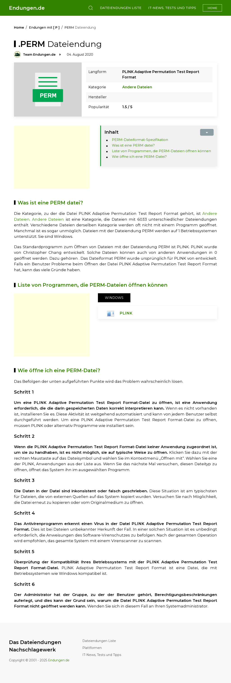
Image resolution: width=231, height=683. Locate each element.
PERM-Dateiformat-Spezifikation (140, 140)
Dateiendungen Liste (120, 8)
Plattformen (92, 648)
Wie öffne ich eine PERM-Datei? (139, 156)
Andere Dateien (137, 87)
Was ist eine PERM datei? (133, 145)
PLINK (126, 313)
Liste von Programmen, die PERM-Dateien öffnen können (161, 151)
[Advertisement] (52, 157)
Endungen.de (27, 8)
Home (212, 8)
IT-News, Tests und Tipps (172, 8)
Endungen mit (44, 27)
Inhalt (111, 132)
